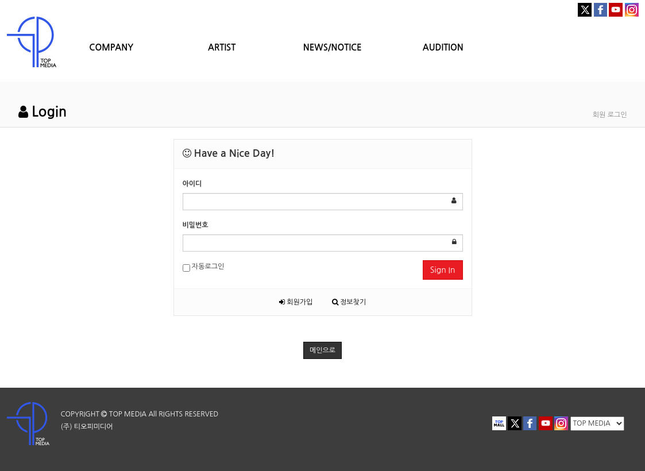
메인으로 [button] (322, 350)
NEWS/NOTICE (332, 47)
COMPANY (111, 47)
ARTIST (221, 47)
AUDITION (443, 47)
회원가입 (295, 302)
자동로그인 (204, 267)
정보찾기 (349, 302)
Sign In (442, 270)
